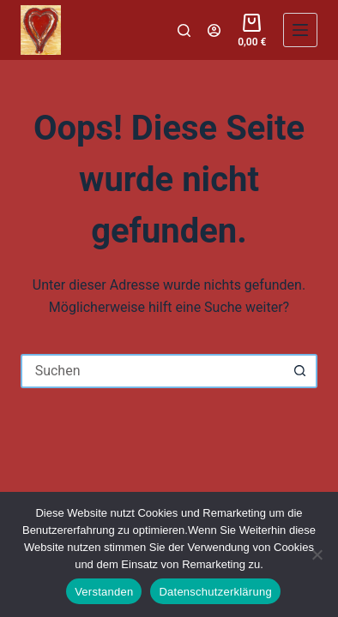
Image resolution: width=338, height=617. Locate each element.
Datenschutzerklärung (215, 591)
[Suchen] (184, 30)
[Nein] (316, 554)
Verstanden (104, 591)
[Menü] (300, 30)
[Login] (214, 30)
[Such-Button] (300, 371)
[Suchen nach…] (152, 371)
